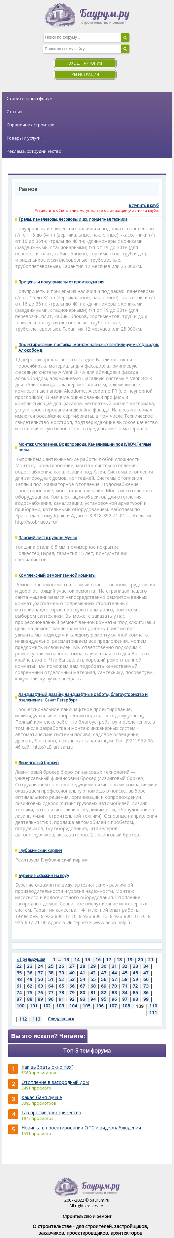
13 (66, 959)
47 (146, 973)
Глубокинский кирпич (40, 850)
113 (36, 1019)
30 (103, 966)
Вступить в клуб (144, 205)
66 (72, 986)
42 (93, 973)
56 (103, 979)
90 (50, 999)
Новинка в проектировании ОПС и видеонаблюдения (81, 1127)
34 (146, 966)
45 (124, 973)
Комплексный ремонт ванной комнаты (56, 575)
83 (114, 992)
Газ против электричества (51, 1112)
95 (103, 999)
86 (146, 992)
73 (146, 986)
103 (60, 1006)
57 (114, 979)
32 (124, 966)
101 (34, 1006)
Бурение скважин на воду (43, 875)
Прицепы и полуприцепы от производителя (61, 282)
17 (108, 959)
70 (114, 986)
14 (77, 959)
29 (93, 966)
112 (23, 1019)
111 (153, 1012)
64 (50, 986)
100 (20, 1006)
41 (82, 973)
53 (72, 979)
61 (19, 986)
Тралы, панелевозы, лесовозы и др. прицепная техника (72, 219)
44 (114, 973)
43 (103, 973)
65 (61, 986)
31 (114, 966)
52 (61, 979)
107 (113, 1006)
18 (119, 959)
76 (40, 992)
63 (40, 986)
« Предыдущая (31, 959)
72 (135, 986)
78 (61, 992)
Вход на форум (85, 63)
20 (140, 959)
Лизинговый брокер (38, 763)
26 (61, 966)
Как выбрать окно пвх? (47, 1067)
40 (72, 973)
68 (93, 986)
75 (29, 992)
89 (40, 999)
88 (29, 999)
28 (82, 966)
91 (61, 999)
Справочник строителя (31, 125)
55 (93, 979)
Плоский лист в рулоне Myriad (47, 537)
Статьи (14, 111)
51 (50, 979)
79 (72, 992)
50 (40, 979)
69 (103, 986)
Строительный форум (29, 98)
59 (135, 979)
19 (129, 959)
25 (50, 966)
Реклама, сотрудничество (34, 151)
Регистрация (85, 74)
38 (50, 973)
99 (146, 999)
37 (40, 973)
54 (82, 979)
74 (19, 992)
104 (73, 1006)
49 (29, 979)
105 (86, 1006)
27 (72, 966)
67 (82, 986)
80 (82, 992)
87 (19, 999)
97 (124, 999)
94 (93, 999)
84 (124, 992)
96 (114, 999)
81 (93, 992)
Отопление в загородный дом (55, 1082)
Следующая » (61, 1019)
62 (29, 986)
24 (40, 966)
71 (124, 986)
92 (72, 999)
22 (19, 966)
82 (103, 992)
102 (47, 1006)
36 (29, 973)
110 (153, 1006)
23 (29, 966)
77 (50, 992)
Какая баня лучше (41, 1097)
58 (124, 979)
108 (126, 1006)
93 (82, 999)
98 (135, 999)
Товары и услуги (24, 138)
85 (135, 992)
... (59, 959)
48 (19, 979)
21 (151, 959)
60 (146, 979)
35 (19, 973)
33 (135, 966)
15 (87, 959)
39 (61, 973)
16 (98, 959)
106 (100, 1006)
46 (135, 973)
